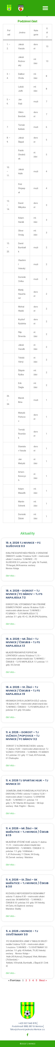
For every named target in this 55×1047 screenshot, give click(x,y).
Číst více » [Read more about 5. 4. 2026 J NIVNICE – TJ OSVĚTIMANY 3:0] (10, 973)
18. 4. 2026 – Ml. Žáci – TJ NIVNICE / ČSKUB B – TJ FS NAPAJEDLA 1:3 (23, 642)
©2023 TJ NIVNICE (27, 1043)
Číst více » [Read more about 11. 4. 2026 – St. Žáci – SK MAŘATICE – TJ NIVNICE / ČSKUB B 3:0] (10, 916)
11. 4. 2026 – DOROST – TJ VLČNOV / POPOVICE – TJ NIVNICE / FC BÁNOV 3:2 (22, 735)
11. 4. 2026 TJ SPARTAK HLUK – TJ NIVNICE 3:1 (27, 782)
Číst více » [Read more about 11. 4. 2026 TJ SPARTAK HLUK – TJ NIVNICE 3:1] (10, 814)
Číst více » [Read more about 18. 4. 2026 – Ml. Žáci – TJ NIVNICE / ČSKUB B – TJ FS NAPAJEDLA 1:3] (10, 672)
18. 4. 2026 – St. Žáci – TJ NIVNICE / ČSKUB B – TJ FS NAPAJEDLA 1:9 (23, 690)
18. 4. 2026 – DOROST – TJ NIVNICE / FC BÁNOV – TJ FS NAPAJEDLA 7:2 (24, 594)
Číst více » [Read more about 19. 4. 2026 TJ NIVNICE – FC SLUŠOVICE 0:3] (10, 576)
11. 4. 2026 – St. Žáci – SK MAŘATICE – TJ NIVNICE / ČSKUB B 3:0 (27, 883)
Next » (43, 980)
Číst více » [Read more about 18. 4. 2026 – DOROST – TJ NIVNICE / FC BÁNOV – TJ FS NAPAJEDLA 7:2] (10, 624)
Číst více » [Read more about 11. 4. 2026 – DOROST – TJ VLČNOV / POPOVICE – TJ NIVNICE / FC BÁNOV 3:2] (10, 766)
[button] (45, 8)
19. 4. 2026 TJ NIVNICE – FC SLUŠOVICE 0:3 (23, 544)
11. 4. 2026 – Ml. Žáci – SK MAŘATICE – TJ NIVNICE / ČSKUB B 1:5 (27, 831)
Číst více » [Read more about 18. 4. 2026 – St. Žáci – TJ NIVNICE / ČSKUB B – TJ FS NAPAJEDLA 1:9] (10, 717)
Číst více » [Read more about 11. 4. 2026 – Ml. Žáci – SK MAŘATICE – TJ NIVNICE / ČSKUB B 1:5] (10, 865)
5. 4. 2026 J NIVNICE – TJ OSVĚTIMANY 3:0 (22, 932)
